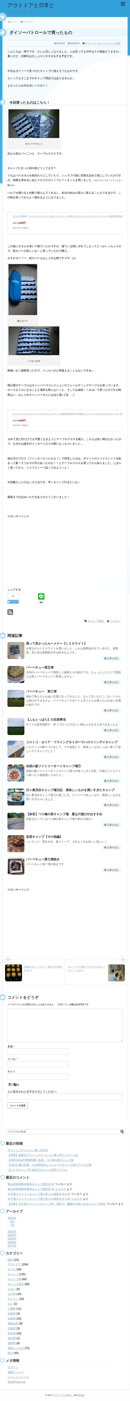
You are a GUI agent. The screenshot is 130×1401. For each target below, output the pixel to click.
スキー (12, 1289)
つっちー (115, 621)
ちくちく (13, 1298)
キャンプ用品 (96, 621)
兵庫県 (12, 1318)
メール (12, 1059)
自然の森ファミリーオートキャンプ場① (53, 766)
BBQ (10, 1259)
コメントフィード (18, 1377)
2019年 (12, 1238)
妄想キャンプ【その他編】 (44, 836)
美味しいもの (16, 1348)
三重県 (12, 1308)
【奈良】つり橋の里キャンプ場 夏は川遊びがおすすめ (64, 814)
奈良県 (12, 1333)
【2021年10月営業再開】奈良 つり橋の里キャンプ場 (40, 1160)
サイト (11, 1071)
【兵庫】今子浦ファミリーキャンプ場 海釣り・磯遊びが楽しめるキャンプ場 (55, 1203)
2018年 (12, 1242)
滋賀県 (12, 1343)
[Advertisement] (35, 554)
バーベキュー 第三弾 (41, 691)
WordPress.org (17, 1381)
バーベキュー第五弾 (39, 667)
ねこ (10, 1303)
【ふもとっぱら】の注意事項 (46, 719)
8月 (12, 1221)
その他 (12, 1294)
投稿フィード (16, 1372)
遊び (10, 1353)
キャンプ (101, 43)
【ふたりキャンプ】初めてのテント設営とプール (37, 1169)
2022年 (12, 1218)
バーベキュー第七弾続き (43, 859)
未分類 (12, 1338)
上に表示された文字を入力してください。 (33, 1091)
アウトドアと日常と (30, 5)
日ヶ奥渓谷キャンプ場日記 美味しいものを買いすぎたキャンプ (70, 790)
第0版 (81, 1395)
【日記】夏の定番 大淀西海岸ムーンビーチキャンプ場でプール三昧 (50, 1165)
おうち (12, 1269)
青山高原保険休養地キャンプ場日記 (29, 1184)
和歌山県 (13, 1323)
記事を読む (113, 658)
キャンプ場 (14, 1279)
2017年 (12, 1245)
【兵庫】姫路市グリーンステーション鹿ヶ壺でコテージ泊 (43, 1155)
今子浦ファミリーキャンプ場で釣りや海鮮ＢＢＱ (37, 1194)
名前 (11, 1046)
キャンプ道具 (114, 43)
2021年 (12, 1231)
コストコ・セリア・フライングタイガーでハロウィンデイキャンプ (71, 742)
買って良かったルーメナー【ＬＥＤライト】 (56, 643)
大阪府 (12, 1328)
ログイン (13, 1367)
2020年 (12, 1235)
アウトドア (90, 43)
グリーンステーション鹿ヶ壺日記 (28, 1150)
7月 (12, 1225)
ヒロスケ (60, 1189)
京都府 (12, 1313)
